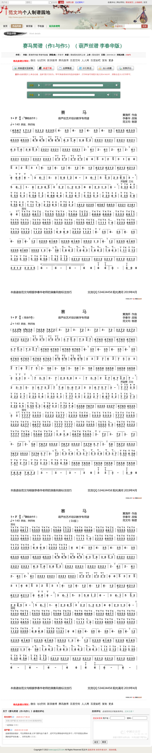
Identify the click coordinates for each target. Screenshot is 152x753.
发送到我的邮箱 (23, 68)
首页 (145, 2)
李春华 (60, 55)
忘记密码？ (80, 2)
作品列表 (16, 26)
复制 (104, 60)
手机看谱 (85, 68)
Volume (107, 94)
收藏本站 (111, 2)
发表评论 (125, 68)
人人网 (85, 60)
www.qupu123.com (57, 750)
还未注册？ (129, 711)
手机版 (41, 26)
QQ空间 (41, 60)
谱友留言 (129, 2)
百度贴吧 (96, 60)
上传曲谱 (138, 2)
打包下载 (45, 68)
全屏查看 (65, 68)
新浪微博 (52, 60)
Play (39, 85)
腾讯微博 (64, 60)
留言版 (29, 26)
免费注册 (70, 2)
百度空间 (75, 60)
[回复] (15, 725)
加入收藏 (105, 68)
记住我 (54, 2)
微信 (33, 60)
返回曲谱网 (54, 26)
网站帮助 (120, 2)
